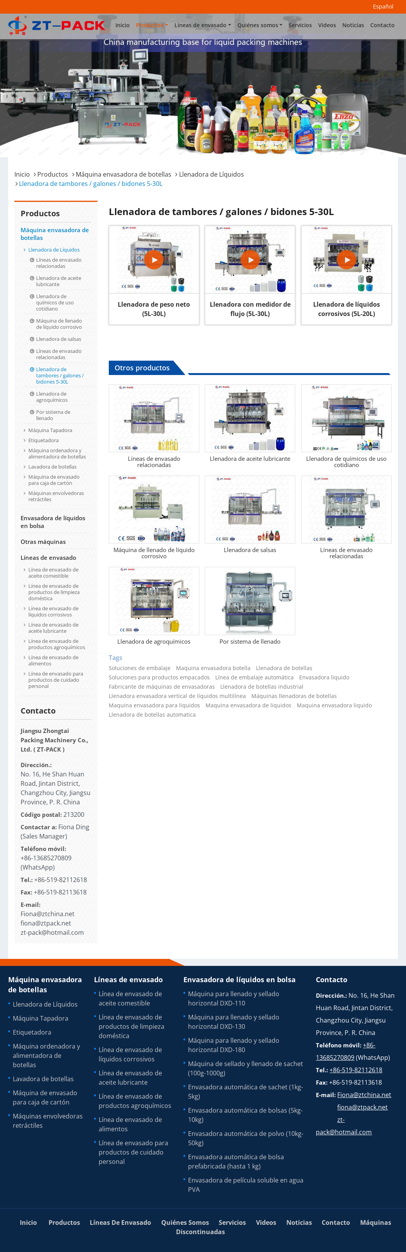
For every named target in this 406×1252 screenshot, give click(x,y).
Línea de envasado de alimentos (53, 660)
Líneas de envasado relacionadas (154, 462)
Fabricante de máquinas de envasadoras (162, 687)
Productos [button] (150, 25)
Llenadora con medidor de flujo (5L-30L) (250, 309)
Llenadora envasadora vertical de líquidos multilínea (177, 696)
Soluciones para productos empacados (159, 677)
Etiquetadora (43, 440)
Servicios (300, 25)
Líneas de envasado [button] (200, 25)
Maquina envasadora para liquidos (154, 705)
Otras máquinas (43, 541)
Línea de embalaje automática (254, 677)
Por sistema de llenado (250, 641)
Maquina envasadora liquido (334, 705)
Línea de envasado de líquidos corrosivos (53, 611)
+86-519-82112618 (60, 879)
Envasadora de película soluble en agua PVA (245, 1185)
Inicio (122, 25)
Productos (52, 174)
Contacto (382, 25)
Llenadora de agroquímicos (153, 641)
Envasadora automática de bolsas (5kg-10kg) (245, 1115)
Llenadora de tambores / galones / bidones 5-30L (60, 375)
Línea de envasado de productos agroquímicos (56, 644)
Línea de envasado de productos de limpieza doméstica (54, 592)
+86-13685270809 (46, 858)
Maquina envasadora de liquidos (248, 705)
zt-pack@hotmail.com (52, 932)
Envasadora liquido (324, 677)
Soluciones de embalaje (140, 668)
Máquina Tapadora (50, 430)
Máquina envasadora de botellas (123, 174)
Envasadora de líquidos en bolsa (53, 522)
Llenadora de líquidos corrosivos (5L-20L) (346, 309)
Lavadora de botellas (52, 466)
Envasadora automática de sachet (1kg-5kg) (245, 1092)
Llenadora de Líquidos (211, 174)
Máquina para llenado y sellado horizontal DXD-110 (233, 998)
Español (383, 6)
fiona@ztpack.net (46, 923)
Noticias (353, 25)
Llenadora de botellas (284, 668)
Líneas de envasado (48, 557)
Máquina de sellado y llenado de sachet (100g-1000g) (245, 1068)
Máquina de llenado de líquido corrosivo (154, 553)
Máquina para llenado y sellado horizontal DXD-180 (233, 1045)
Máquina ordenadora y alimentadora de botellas (57, 453)
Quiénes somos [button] (257, 25)
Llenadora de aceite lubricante (250, 458)
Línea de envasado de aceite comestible (53, 572)
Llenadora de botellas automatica (152, 715)
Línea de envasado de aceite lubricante (53, 627)
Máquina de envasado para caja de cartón (54, 479)
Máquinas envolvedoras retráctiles (56, 496)
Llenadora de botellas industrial (261, 687)
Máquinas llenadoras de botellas (294, 696)
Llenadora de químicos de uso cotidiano (346, 462)
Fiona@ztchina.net (48, 914)
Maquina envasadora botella (213, 668)
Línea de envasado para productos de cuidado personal (55, 679)
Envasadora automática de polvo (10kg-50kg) (245, 1138)
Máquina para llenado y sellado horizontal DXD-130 (233, 1022)
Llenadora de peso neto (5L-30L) (154, 309)
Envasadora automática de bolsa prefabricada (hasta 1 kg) (236, 1161)
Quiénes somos (185, 1222)
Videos (327, 25)
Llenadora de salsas (250, 550)
